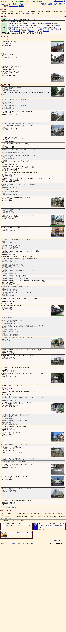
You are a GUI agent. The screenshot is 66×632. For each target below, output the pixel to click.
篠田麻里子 (42, 29)
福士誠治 (26, 29)
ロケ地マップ (13, 6)
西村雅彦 (17, 31)
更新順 (44, 4)
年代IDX (3, 4)
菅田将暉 (11, 25)
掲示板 (27, 13)
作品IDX (9, 4)
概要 (59, 4)
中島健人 (57, 25)
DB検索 (54, 4)
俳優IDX (16, 4)
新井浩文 (11, 29)
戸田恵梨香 (17, 23)
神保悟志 (46, 31)
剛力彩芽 (26, 25)
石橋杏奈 (17, 27)
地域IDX (22, 4)
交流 (63, 4)
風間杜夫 (31, 31)
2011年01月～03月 (12, 21)
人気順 (49, 4)
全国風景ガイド (23, 11)
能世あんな (46, 27)
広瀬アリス (41, 25)
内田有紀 (57, 29)
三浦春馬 (33, 23)
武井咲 (48, 23)
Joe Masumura (30, 543)
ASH (24, 543)
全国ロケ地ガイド (17, 543)
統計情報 (21, 6)
